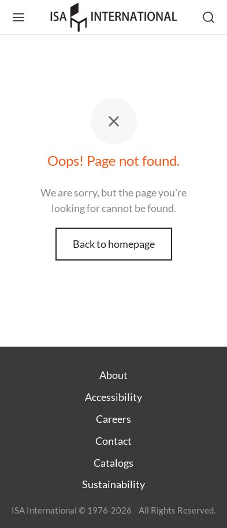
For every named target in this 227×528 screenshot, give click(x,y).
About (113, 375)
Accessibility (113, 397)
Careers (113, 418)
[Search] (208, 17)
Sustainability (113, 484)
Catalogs (113, 462)
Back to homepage (114, 243)
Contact (113, 440)
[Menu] (18, 17)
